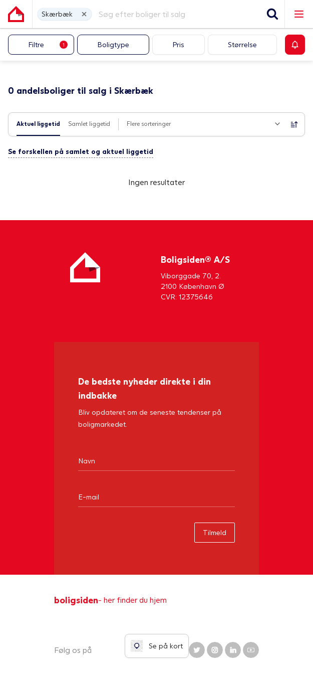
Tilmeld (214, 532)
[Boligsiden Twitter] (197, 650)
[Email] (156, 496)
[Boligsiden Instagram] (215, 650)
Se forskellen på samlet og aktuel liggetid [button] (80, 151)
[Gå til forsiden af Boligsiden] (16, 14)
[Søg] (272, 14)
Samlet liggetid (89, 123)
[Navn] (156, 460)
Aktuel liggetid (38, 123)
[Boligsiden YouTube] (251, 650)
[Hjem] (85, 277)
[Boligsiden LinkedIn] (233, 650)
